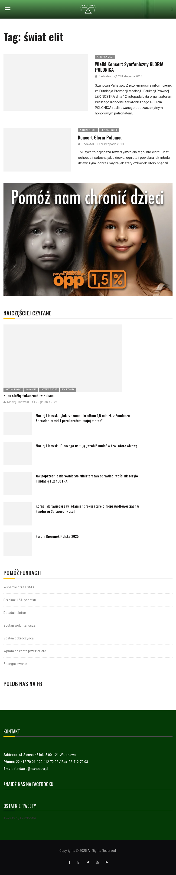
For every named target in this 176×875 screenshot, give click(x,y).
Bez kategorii (109, 130)
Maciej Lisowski (18, 402)
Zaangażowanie (15, 664)
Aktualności (88, 130)
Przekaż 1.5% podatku (19, 600)
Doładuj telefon (14, 613)
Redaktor (88, 144)
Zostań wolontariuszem (21, 625)
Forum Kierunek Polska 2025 (57, 536)
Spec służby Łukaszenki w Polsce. (29, 395)
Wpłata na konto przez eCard (24, 651)
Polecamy (68, 389)
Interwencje (49, 389)
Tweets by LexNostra (19, 818)
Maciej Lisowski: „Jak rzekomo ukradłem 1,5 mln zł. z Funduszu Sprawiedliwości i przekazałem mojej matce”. (83, 418)
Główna (31, 389)
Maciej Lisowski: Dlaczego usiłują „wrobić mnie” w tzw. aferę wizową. (87, 445)
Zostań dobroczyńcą (18, 638)
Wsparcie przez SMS (18, 587)
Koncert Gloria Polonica (100, 137)
